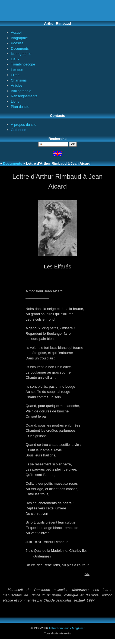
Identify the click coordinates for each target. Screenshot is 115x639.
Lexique (17, 70)
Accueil (16, 32)
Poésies (17, 43)
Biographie (19, 38)
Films (15, 75)
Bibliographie (21, 91)
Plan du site (20, 107)
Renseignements (24, 96)
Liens (15, 101)
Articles (17, 85)
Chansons (19, 80)
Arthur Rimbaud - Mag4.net (67, 628)
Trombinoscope (23, 64)
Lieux (15, 59)
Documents (20, 48)
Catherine (18, 130)
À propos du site (23, 125)
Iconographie (21, 54)
